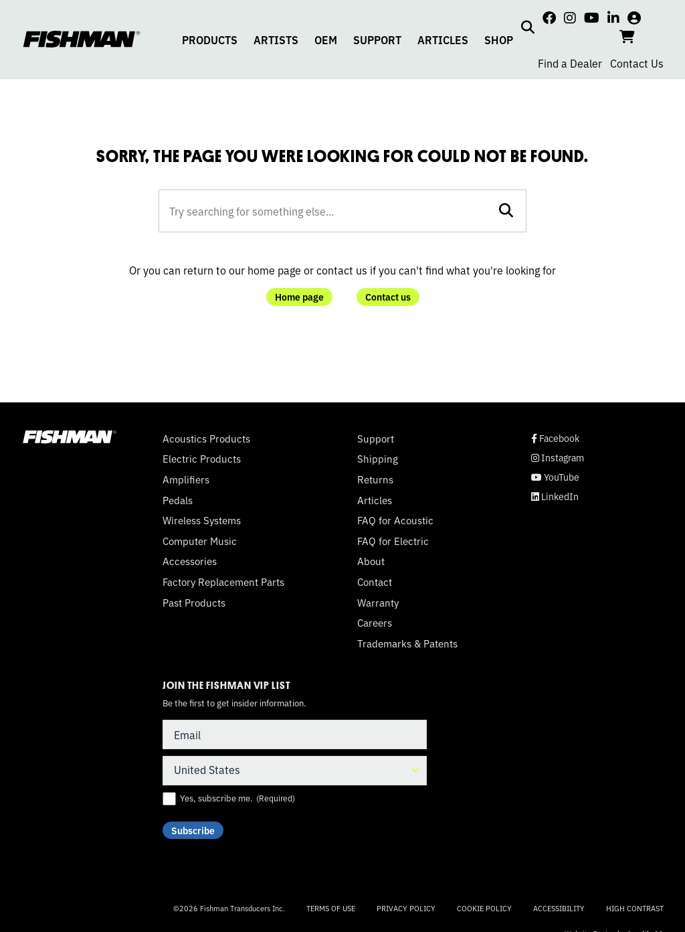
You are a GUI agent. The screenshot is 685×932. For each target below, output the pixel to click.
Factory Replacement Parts (223, 582)
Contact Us (637, 63)
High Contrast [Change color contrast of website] (635, 908)
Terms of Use (330, 908)
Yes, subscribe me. (237, 798)
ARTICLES (442, 39)
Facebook (555, 438)
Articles (374, 500)
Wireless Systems (202, 520)
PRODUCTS (209, 39)
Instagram (557, 457)
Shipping (377, 458)
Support (375, 438)
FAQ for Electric (393, 541)
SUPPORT (377, 39)
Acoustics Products (206, 438)
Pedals (178, 500)
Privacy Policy (406, 908)
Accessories (190, 561)
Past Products (194, 602)
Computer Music (200, 541)
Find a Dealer (570, 63)
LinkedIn (555, 496)
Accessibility (559, 908)
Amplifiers (186, 479)
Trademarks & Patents (407, 643)
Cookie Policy (484, 908)
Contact (374, 582)
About (371, 561)
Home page (299, 296)
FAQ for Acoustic (395, 520)
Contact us (388, 296)
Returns (375, 479)
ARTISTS (276, 39)
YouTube (555, 477)
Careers (374, 622)
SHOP (498, 39)
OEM (325, 39)
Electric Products (202, 458)
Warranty (378, 602)
